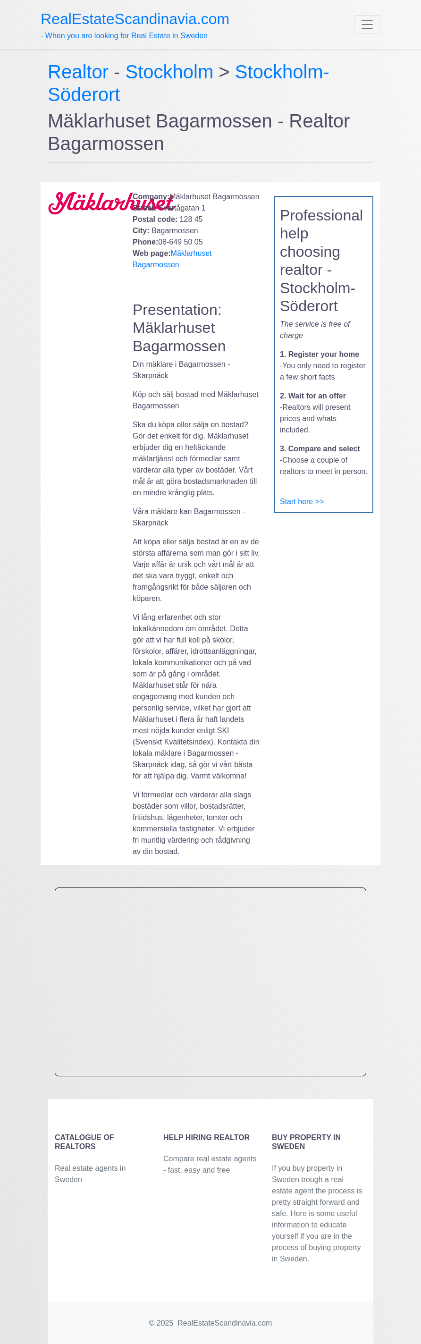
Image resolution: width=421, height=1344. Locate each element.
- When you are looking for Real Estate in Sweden (135, 25)
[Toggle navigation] (367, 24)
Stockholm (170, 71)
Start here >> (302, 502)
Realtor (81, 71)
